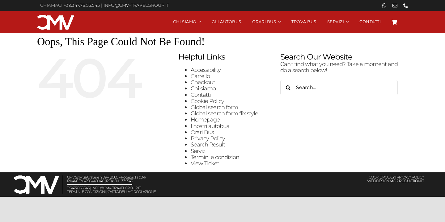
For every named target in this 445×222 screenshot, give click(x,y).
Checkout (203, 82)
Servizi (198, 150)
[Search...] (339, 87)
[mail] (394, 5)
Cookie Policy (207, 101)
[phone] (405, 5)
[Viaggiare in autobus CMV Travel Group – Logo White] (55, 17)
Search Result (208, 144)
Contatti (201, 94)
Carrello (200, 76)
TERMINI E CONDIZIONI (86, 191)
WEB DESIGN (395, 181)
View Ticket (205, 163)
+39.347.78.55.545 (82, 5)
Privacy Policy (208, 138)
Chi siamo (203, 88)
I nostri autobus (210, 126)
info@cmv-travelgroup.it (136, 5)
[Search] (288, 87)
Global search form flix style (224, 113)
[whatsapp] (384, 5)
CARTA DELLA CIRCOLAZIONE (132, 191)
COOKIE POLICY (382, 177)
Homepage (205, 119)
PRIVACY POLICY (410, 177)
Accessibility (206, 69)
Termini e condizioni (215, 157)
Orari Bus (202, 132)
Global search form (214, 107)
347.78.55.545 (80, 188)
